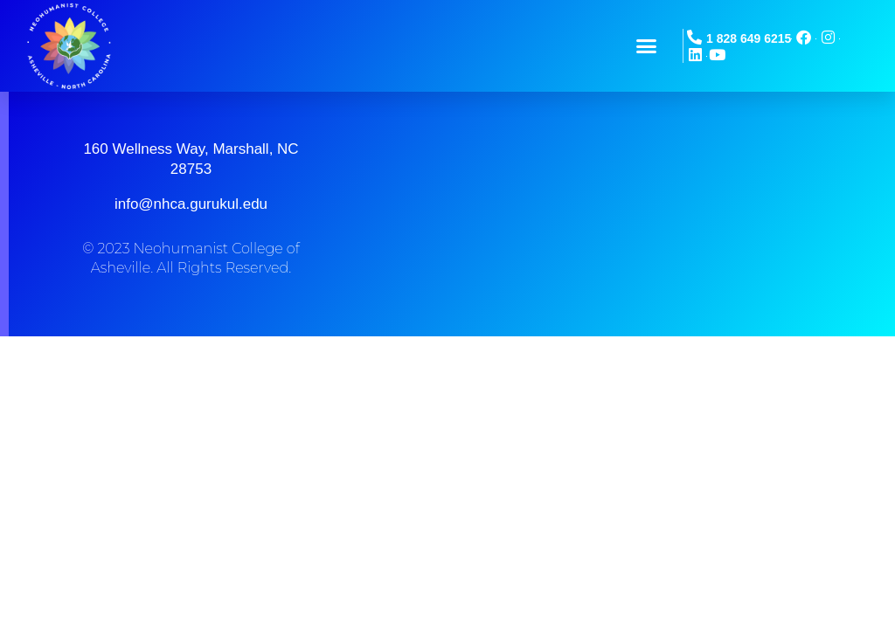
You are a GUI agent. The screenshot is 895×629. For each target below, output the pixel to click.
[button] (646, 46)
